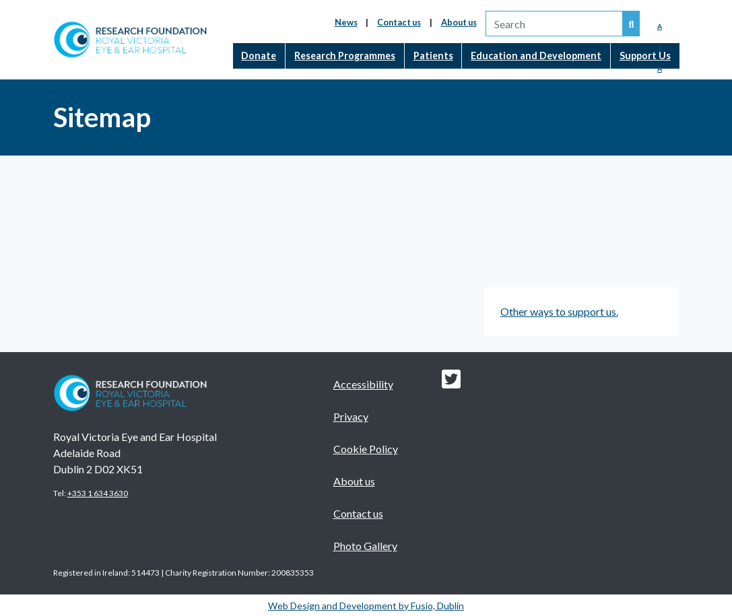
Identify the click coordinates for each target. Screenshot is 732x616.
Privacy (350, 416)
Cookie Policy (365, 448)
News (346, 22)
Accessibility (363, 384)
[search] (554, 23)
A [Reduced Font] (659, 26)
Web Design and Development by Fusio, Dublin (366, 605)
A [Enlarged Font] (659, 69)
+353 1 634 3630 (97, 493)
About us (459, 22)
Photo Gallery (365, 545)
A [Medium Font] (659, 47)
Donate (258, 55)
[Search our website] (631, 23)
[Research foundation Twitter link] (451, 382)
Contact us (399, 22)
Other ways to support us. (559, 311)
